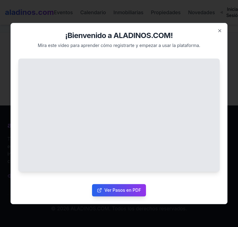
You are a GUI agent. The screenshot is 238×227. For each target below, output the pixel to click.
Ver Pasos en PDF (119, 190)
